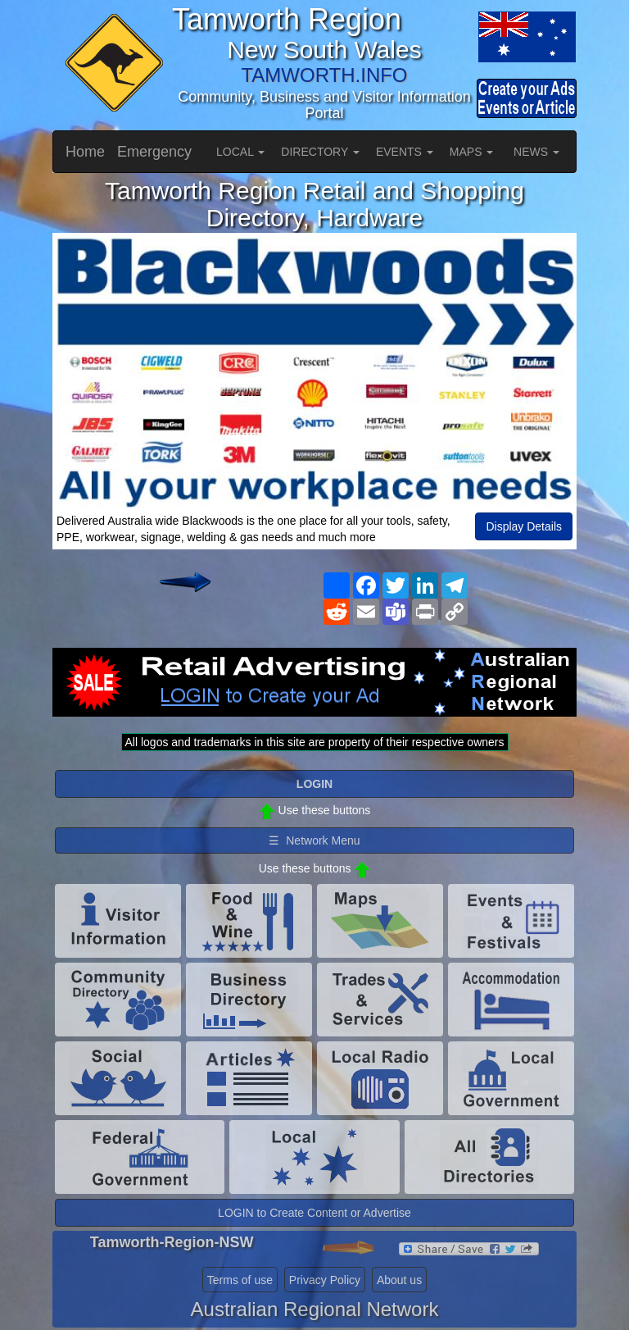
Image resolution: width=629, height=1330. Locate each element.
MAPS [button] (472, 151)
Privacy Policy (324, 1280)
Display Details (524, 526)
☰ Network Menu (314, 840)
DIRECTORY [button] (320, 151)
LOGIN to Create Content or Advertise (314, 1212)
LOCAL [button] (240, 151)
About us (399, 1280)
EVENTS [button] (404, 151)
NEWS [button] (536, 151)
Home (85, 151)
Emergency (154, 151)
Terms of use (240, 1280)
